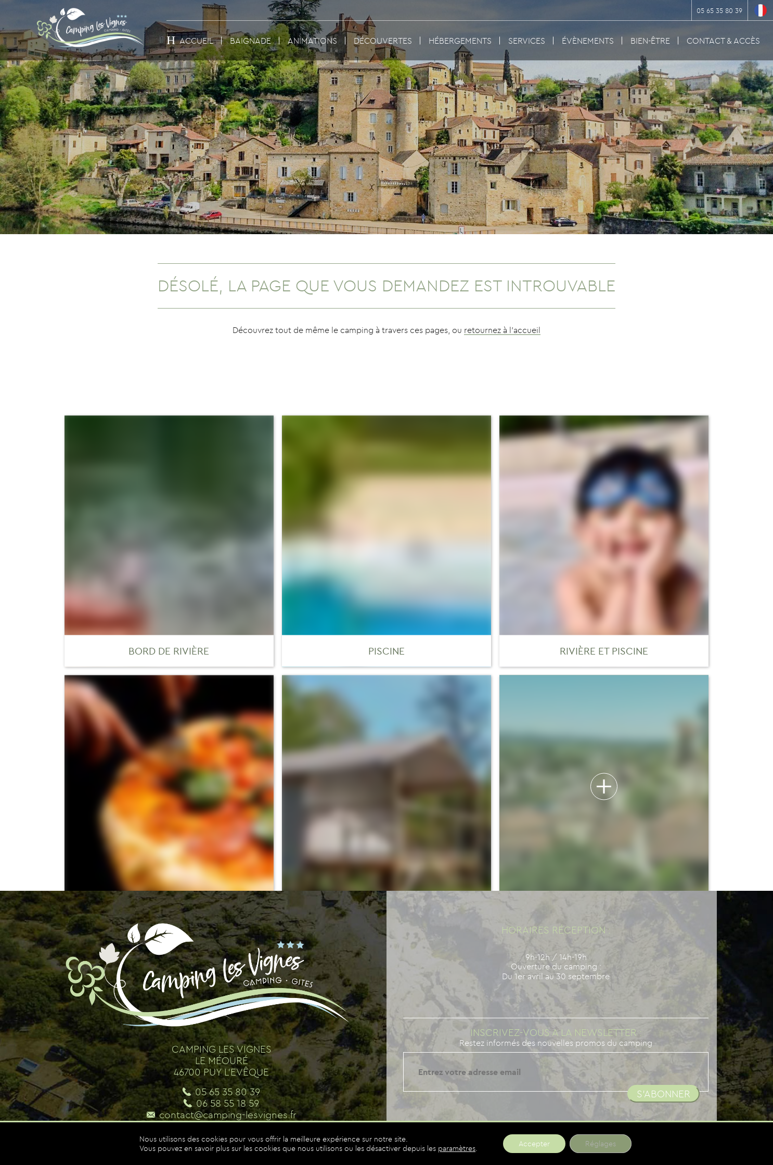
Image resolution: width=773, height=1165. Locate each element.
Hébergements (460, 40)
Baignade (250, 40)
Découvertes (383, 40)
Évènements (588, 40)
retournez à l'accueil (502, 330)
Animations (312, 40)
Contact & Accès (723, 40)
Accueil (196, 40)
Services (526, 40)
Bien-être (650, 40)
